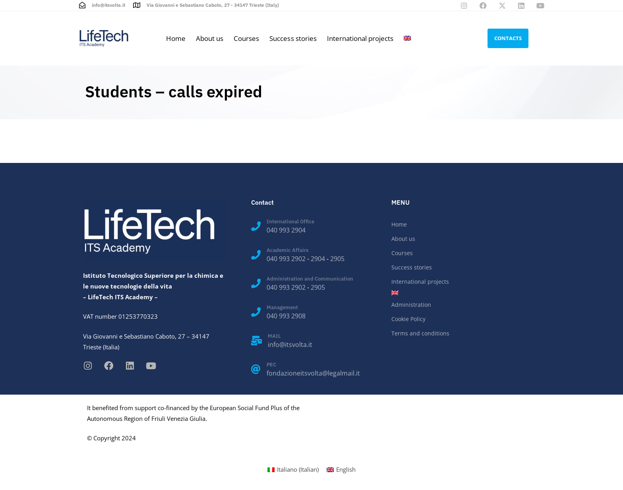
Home (176, 38)
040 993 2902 (286, 258)
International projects (360, 38)
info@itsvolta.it (290, 344)
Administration (411, 304)
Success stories (292, 38)
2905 (337, 258)
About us (209, 38)
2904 (318, 258)
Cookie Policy (408, 319)
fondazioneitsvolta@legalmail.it (313, 373)
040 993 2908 (286, 316)
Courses (246, 38)
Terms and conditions (420, 333)
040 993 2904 (286, 230)
